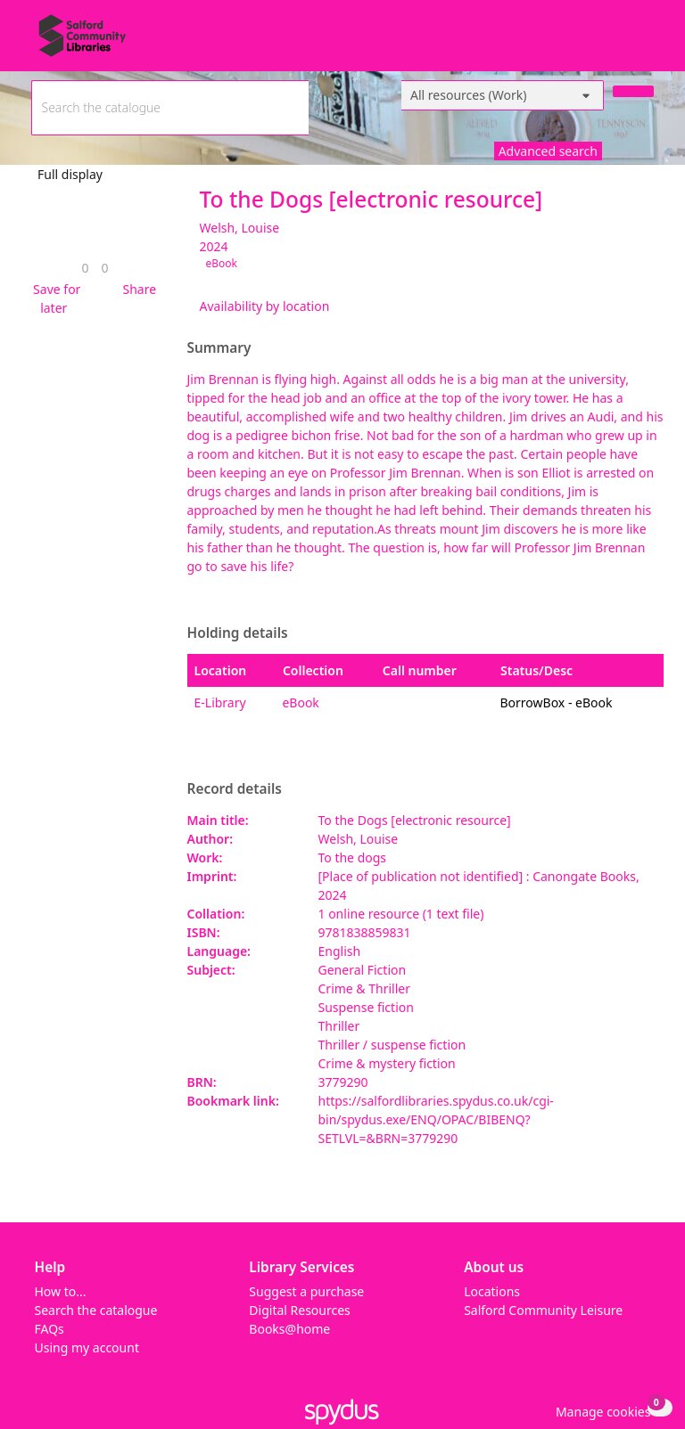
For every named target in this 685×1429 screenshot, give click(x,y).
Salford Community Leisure (543, 1310)
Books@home (289, 1328)
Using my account (87, 1347)
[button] (54, 298)
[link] (84, 267)
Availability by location (265, 306)
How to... (61, 1291)
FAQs (49, 1328)
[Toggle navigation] (644, 42)
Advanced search (548, 151)
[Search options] (502, 95)
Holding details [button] (237, 633)
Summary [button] (219, 348)
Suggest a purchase (306, 1291)
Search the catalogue (96, 1310)
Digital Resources (299, 1310)
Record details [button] (234, 789)
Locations (492, 1291)
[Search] (633, 91)
